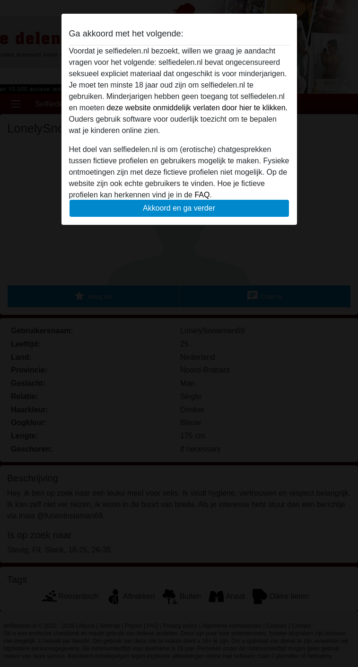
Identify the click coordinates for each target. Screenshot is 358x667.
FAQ (202, 195)
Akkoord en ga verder (179, 208)
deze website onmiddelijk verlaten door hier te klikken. (197, 108)
